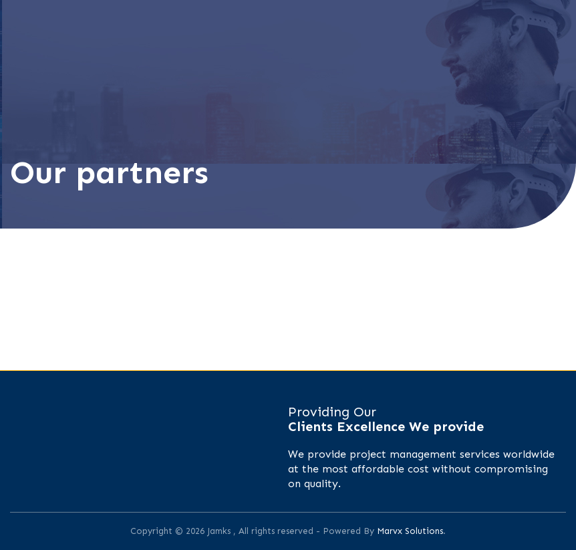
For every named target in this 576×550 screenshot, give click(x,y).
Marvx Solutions (410, 531)
